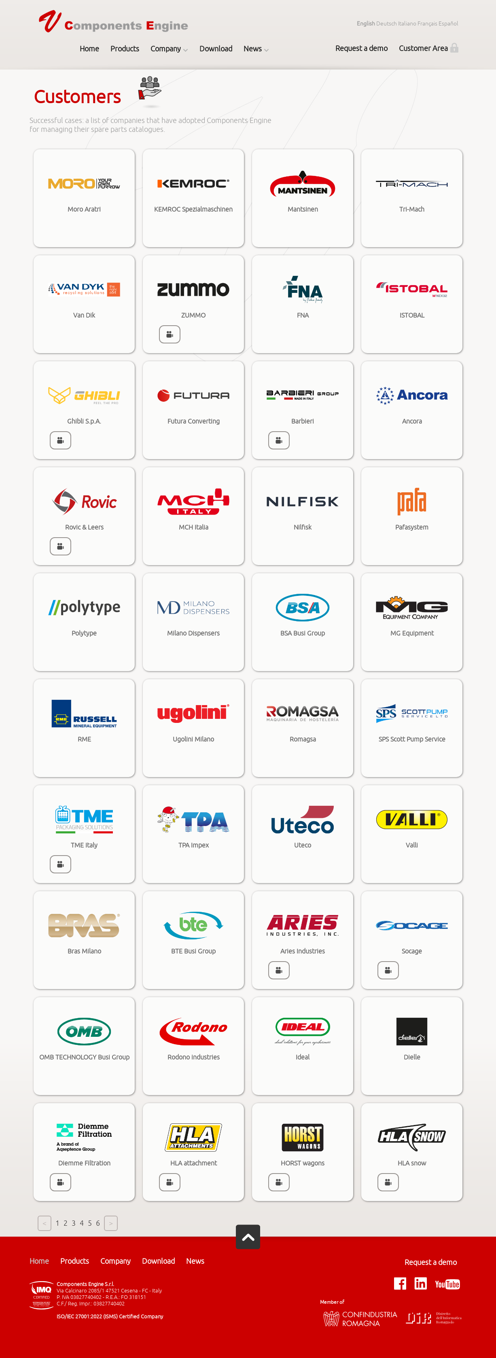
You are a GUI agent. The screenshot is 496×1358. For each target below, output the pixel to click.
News (253, 48)
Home (89, 48)
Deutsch (386, 23)
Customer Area (423, 48)
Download (215, 48)
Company (165, 48)
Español (448, 23)
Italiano (407, 23)
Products (124, 48)
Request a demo (361, 48)
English (366, 23)
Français (427, 23)
